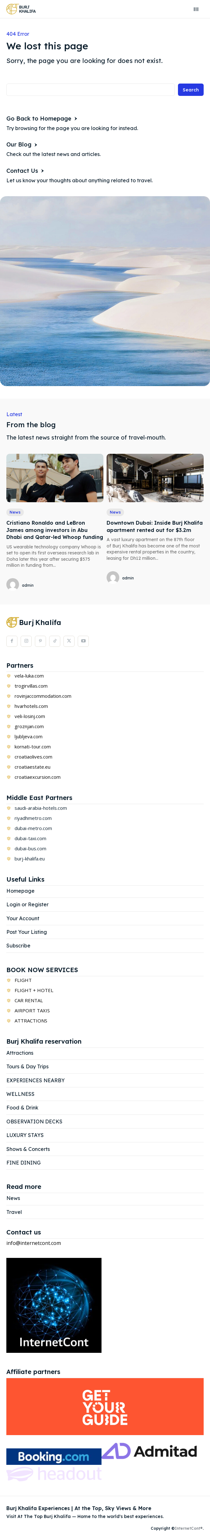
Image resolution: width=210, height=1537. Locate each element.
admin (28, 585)
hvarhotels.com (31, 706)
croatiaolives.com (33, 756)
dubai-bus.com (30, 848)
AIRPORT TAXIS (32, 1010)
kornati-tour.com (33, 746)
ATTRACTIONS (31, 1020)
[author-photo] (13, 585)
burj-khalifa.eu (30, 858)
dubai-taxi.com (30, 838)
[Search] (191, 90)
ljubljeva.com (29, 736)
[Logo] (21, 9)
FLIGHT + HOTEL (34, 990)
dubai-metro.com (33, 828)
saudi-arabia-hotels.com (41, 808)
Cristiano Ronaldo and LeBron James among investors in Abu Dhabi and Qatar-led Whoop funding (54, 530)
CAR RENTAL (29, 1000)
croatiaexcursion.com (38, 777)
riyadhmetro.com (33, 818)
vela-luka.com (29, 675)
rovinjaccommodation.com (43, 696)
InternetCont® (189, 1528)
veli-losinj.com (30, 716)
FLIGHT (23, 980)
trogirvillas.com (31, 686)
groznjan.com (29, 726)
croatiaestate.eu (32, 767)
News (15, 512)
